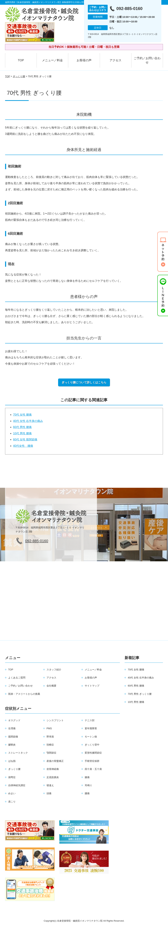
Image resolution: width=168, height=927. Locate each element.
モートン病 (91, 736)
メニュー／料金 (52, 60)
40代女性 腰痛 (23, 445)
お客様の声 (84, 60)
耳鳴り (88, 785)
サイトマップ (92, 685)
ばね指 (12, 761)
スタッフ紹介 (54, 669)
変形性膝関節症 (93, 752)
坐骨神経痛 (53, 769)
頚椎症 (50, 744)
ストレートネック (18, 752)
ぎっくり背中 (92, 744)
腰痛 (87, 793)
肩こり (12, 801)
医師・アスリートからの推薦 (24, 693)
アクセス (115, 60)
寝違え (50, 785)
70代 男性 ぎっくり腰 (139, 693)
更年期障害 (91, 728)
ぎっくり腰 (19, 76)
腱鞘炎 (12, 744)
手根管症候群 (92, 761)
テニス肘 (89, 720)
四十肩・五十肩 (93, 769)
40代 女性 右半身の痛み (28, 420)
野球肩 (50, 736)
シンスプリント (55, 720)
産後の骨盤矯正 (55, 761)
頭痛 (49, 793)
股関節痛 (13, 736)
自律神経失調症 (16, 785)
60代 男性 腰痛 (22, 427)
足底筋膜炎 (53, 777)
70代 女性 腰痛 (22, 414)
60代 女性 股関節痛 (25, 439)
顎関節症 (51, 752)
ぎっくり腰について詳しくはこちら (84, 382)
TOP (21, 60)
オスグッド (14, 720)
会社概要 (51, 685)
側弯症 (12, 777)
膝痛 (87, 777)
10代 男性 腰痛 (22, 433)
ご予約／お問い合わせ (147, 60)
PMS (49, 728)
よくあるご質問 (16, 677)
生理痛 (12, 728)
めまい (12, 793)
